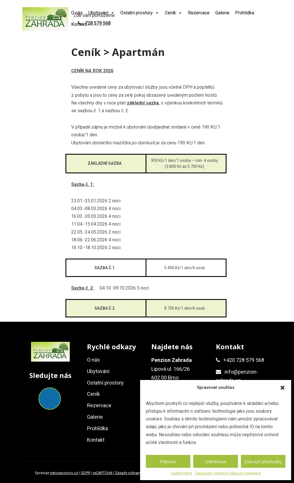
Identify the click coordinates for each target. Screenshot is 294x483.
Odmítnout (215, 461)
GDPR (85, 473)
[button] (282, 388)
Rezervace (199, 12)
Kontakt (78, 24)
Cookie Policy (181, 473)
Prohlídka (244, 12)
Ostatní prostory (139, 12)
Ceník (173, 12)
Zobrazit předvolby (263, 461)
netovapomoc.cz (64, 473)
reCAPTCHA (103, 473)
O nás (77, 12)
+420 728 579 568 (243, 360)
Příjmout (168, 461)
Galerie (222, 12)
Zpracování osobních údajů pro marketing (228, 473)
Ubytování (101, 12)
